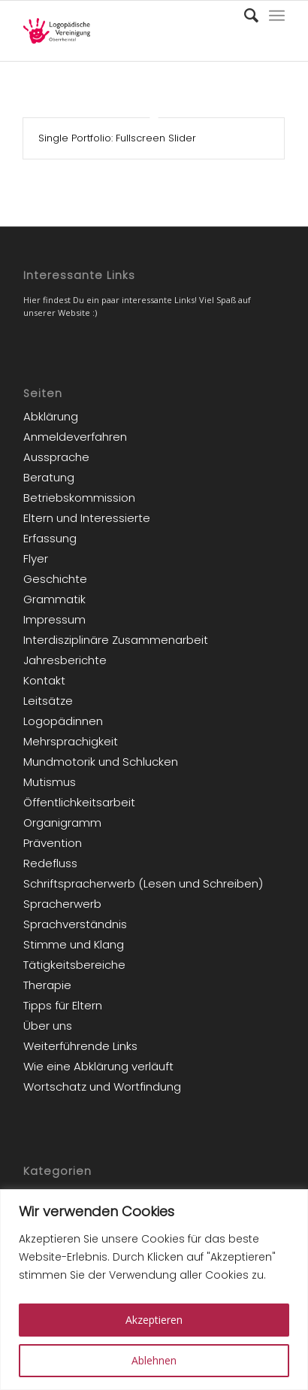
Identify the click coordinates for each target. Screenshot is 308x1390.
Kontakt (44, 680)
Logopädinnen (63, 721)
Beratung (48, 477)
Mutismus (49, 782)
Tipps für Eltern (62, 1005)
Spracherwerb (62, 904)
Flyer (35, 558)
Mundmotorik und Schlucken (100, 761)
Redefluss (50, 863)
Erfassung (50, 538)
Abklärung (50, 416)
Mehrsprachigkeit (70, 741)
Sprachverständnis (75, 924)
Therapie (47, 985)
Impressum (54, 619)
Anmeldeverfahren (75, 437)
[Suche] (243, 16)
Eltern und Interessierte (86, 518)
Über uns (47, 1025)
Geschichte (55, 579)
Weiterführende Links (80, 1046)
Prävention (52, 843)
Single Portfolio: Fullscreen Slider (117, 138)
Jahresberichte (65, 660)
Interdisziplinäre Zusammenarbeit (115, 640)
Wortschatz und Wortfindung (102, 1086)
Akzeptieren (154, 1320)
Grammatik (54, 599)
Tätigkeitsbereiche (74, 965)
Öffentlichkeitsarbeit (79, 802)
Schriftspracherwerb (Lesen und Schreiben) (143, 883)
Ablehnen (154, 1360)
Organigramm (62, 822)
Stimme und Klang (73, 944)
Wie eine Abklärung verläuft (98, 1066)
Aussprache (56, 457)
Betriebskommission (79, 497)
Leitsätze (48, 701)
